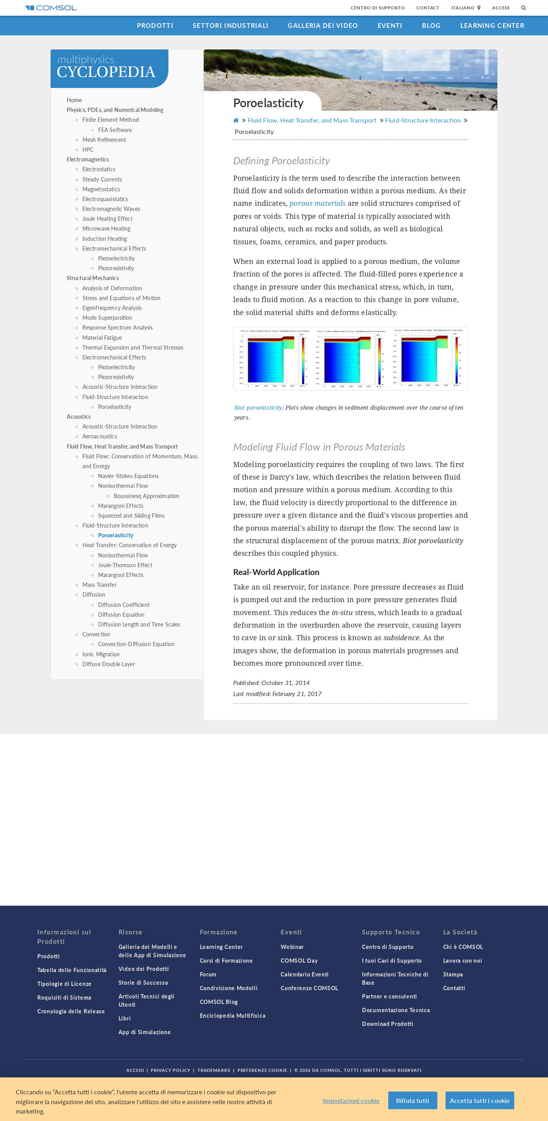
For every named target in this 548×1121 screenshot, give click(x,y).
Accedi (501, 8)
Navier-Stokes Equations (128, 476)
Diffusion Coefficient (124, 604)
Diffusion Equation (121, 614)
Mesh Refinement (104, 139)
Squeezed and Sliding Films (131, 515)
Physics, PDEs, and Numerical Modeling (115, 110)
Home (74, 100)
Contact (428, 8)
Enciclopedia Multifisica (233, 1015)
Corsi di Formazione (226, 960)
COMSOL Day (299, 960)
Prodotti (155, 25)
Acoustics (79, 416)
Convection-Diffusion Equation (136, 644)
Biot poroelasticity (258, 408)
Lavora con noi (462, 960)
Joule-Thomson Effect (125, 565)
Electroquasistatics (105, 199)
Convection (96, 634)
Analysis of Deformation (112, 288)
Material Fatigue (102, 337)
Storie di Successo (143, 982)
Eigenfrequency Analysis (112, 307)
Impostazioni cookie (351, 1100)
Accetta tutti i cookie (480, 1100)
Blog (431, 25)
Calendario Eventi (305, 974)
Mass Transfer (99, 584)
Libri (125, 1018)
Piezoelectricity (116, 258)
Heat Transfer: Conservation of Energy (129, 545)
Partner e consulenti (389, 996)
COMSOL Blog (219, 1002)
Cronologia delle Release (71, 1011)
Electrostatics (98, 169)
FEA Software (115, 130)
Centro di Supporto (378, 8)
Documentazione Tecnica (396, 1010)
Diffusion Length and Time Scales (139, 624)
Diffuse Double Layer (108, 664)
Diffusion (93, 594)
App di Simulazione (145, 1032)
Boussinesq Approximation (147, 496)
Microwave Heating (106, 228)
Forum (208, 974)
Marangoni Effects (121, 505)
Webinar (292, 947)
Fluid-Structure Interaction (115, 397)
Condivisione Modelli (229, 988)
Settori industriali (231, 25)
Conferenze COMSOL (309, 988)
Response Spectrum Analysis (117, 327)
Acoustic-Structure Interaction (120, 386)
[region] (274, 1099)
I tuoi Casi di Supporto (392, 960)
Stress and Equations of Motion (121, 298)
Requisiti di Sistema (64, 997)
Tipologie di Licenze (64, 983)
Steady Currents (102, 179)
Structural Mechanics (93, 278)
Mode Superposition (107, 317)
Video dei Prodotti (144, 969)
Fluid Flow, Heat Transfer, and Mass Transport (122, 446)
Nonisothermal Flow (123, 485)
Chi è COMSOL (463, 947)
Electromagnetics (88, 159)
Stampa (453, 974)
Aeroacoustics (99, 436)
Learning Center (492, 25)
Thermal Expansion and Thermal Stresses (133, 347)
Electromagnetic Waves (111, 208)
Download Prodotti (388, 1024)
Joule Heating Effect (107, 218)
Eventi (390, 25)
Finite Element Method (110, 119)
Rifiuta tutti (412, 1100)
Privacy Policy (170, 1070)
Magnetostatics (101, 189)
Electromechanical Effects (114, 248)
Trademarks (213, 1070)
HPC (87, 149)
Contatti (454, 988)
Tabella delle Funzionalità (72, 970)
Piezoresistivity (116, 268)
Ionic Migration (101, 654)
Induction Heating (104, 238)
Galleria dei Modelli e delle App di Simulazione (152, 951)
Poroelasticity (114, 406)
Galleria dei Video (323, 25)
